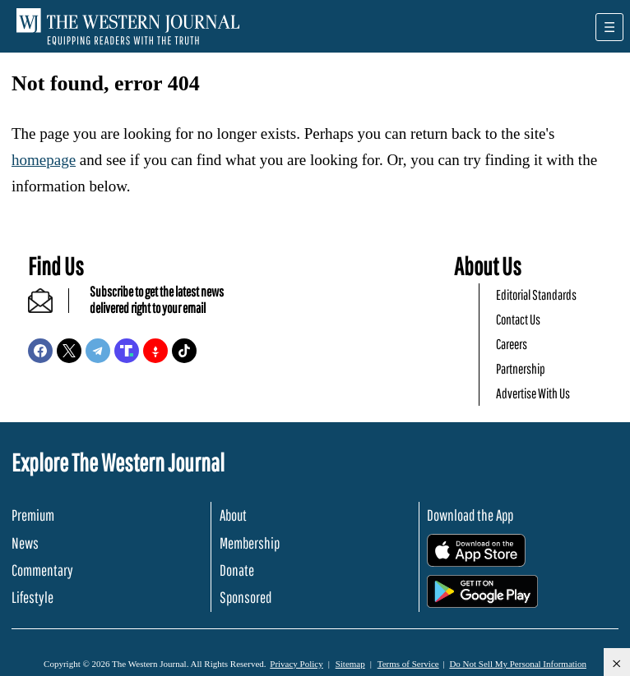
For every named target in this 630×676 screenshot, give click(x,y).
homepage (44, 159)
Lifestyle (32, 597)
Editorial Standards (536, 294)
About (233, 515)
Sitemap (350, 664)
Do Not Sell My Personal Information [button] (517, 664)
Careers (511, 344)
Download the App (470, 515)
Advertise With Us (533, 393)
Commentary (42, 570)
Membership (250, 543)
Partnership (520, 368)
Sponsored (245, 597)
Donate (237, 570)
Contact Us (518, 319)
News (25, 543)
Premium (33, 515)
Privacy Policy (296, 664)
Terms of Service (408, 664)
